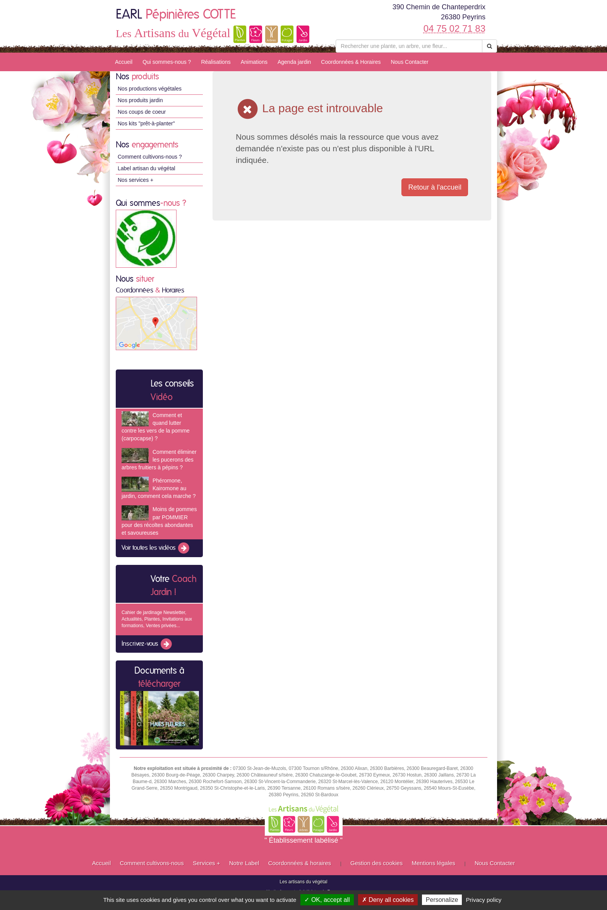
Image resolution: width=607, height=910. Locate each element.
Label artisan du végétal (146, 168)
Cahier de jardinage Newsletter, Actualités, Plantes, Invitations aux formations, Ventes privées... (157, 619)
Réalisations (215, 62)
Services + (206, 863)
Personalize (442, 899)
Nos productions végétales (150, 89)
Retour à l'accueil (434, 187)
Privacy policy (484, 899)
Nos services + (135, 180)
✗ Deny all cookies (388, 899)
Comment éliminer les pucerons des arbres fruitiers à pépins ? (159, 459)
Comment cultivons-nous (152, 863)
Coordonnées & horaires (299, 863)
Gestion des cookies (376, 863)
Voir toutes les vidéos (156, 548)
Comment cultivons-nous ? (150, 157)
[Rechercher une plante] (409, 46)
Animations (254, 62)
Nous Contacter (409, 62)
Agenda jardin (294, 62)
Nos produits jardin (140, 100)
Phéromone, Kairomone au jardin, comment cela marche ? (158, 488)
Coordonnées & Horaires (351, 62)
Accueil (123, 62)
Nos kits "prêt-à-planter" (146, 123)
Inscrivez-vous (147, 644)
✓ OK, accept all (327, 899)
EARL (176, 14)
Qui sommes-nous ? (166, 62)
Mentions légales (434, 863)
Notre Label (244, 863)
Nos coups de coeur (142, 112)
